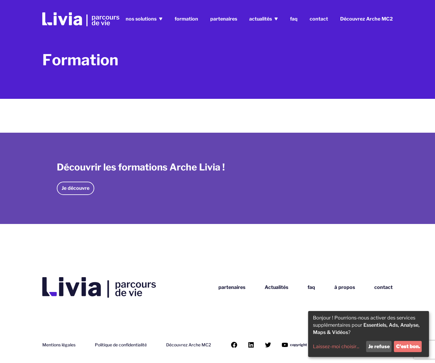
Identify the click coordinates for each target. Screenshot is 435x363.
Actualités (276, 287)
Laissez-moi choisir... (336, 346)
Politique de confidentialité (121, 345)
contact (319, 18)
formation (186, 18)
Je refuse (379, 346)
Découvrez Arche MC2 (366, 18)
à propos (344, 287)
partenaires (223, 18)
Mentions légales (59, 345)
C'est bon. (408, 346)
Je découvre (75, 188)
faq (294, 18)
